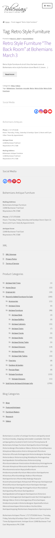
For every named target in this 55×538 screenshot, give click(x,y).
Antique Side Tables (19, 356)
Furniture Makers (12, 412)
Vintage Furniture (16, 374)
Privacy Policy (11, 259)
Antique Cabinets (19, 324)
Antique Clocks (18, 333)
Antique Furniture (16, 310)
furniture (19, 88)
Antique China (14, 306)
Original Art (10, 292)
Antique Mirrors (18, 351)
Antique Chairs (17, 328)
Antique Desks (17, 338)
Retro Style (39, 88)
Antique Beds (17, 315)
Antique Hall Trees (13, 283)
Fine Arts (12, 360)
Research (9, 416)
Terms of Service (12, 263)
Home (7, 22)
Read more (9, 74)
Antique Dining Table (20, 342)
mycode (26, 88)
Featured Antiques (13, 407)
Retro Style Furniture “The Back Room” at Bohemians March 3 (27, 49)
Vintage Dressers (18, 379)
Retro (32, 88)
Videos (17, 86)
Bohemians (11, 88)
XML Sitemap (11, 254)
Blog (13, 86)
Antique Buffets (18, 319)
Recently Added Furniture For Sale (19, 296)
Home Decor (11, 287)
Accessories (13, 301)
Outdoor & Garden (16, 365)
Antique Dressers (18, 347)
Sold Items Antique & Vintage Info (19, 383)
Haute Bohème (28, 39)
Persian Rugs (14, 369)
